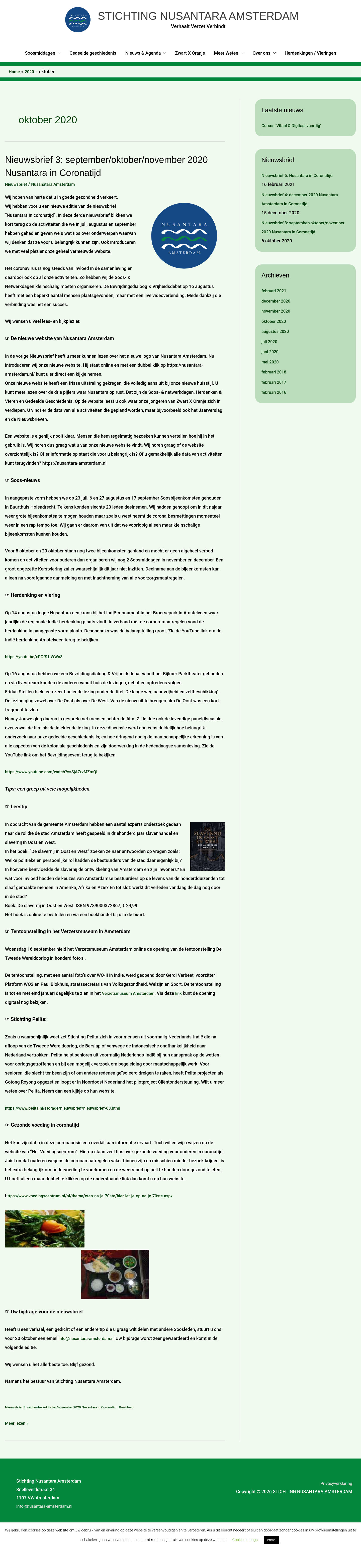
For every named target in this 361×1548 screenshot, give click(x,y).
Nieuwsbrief (17, 203)
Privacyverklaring (334, 1502)
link (184, 1012)
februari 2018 (275, 400)
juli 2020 (270, 369)
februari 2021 (275, 319)
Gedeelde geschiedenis (92, 72)
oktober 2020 (274, 349)
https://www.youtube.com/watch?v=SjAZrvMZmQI (55, 791)
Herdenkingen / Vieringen (310, 72)
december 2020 (277, 329)
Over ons (261, 72)
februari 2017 (275, 410)
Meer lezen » (18, 1442)
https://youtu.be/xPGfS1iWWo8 (36, 676)
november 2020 (277, 339)
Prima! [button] (272, 1540)
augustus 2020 (276, 359)
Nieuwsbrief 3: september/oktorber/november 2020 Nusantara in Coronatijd (66, 1426)
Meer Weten (226, 72)
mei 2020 (270, 390)
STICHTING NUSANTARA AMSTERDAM (208, 25)
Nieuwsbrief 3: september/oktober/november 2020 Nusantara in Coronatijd (297, 251)
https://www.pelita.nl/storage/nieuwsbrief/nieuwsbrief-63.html (68, 1127)
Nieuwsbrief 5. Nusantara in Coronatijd (300, 195)
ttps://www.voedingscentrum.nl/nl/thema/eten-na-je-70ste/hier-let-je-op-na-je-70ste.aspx (98, 1215)
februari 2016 (275, 420)
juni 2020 (270, 379)
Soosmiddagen (40, 72)
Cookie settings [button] (245, 1539)
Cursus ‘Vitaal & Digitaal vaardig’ (294, 145)
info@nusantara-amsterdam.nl (89, 1358)
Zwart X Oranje (190, 72)
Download (138, 1426)
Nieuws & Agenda (143, 72)
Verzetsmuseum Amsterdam (131, 1012)
